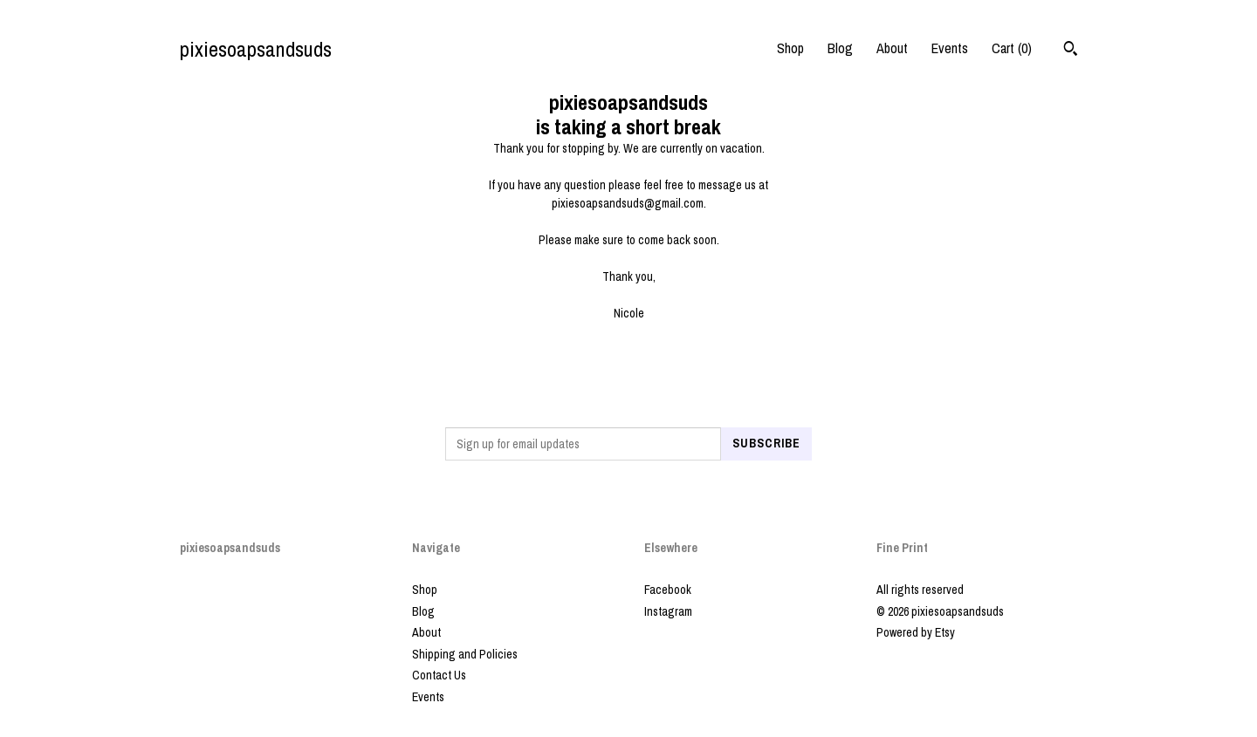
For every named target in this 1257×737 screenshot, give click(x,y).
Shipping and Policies (465, 654)
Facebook (667, 589)
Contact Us (439, 675)
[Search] (1070, 50)
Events (949, 48)
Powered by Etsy (915, 632)
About (892, 48)
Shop (790, 48)
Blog (840, 48)
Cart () (1012, 48)
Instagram (668, 611)
